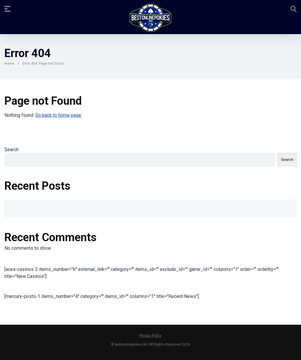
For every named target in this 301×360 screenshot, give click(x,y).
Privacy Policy (150, 336)
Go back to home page (58, 115)
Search (11, 149)
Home (9, 63)
